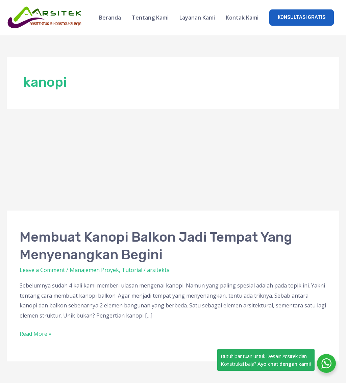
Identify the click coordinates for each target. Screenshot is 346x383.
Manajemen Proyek (94, 270)
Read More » (35, 333)
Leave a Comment (42, 270)
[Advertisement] (173, 160)
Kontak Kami (242, 17)
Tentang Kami (150, 17)
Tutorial (132, 270)
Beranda (110, 17)
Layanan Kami (197, 17)
